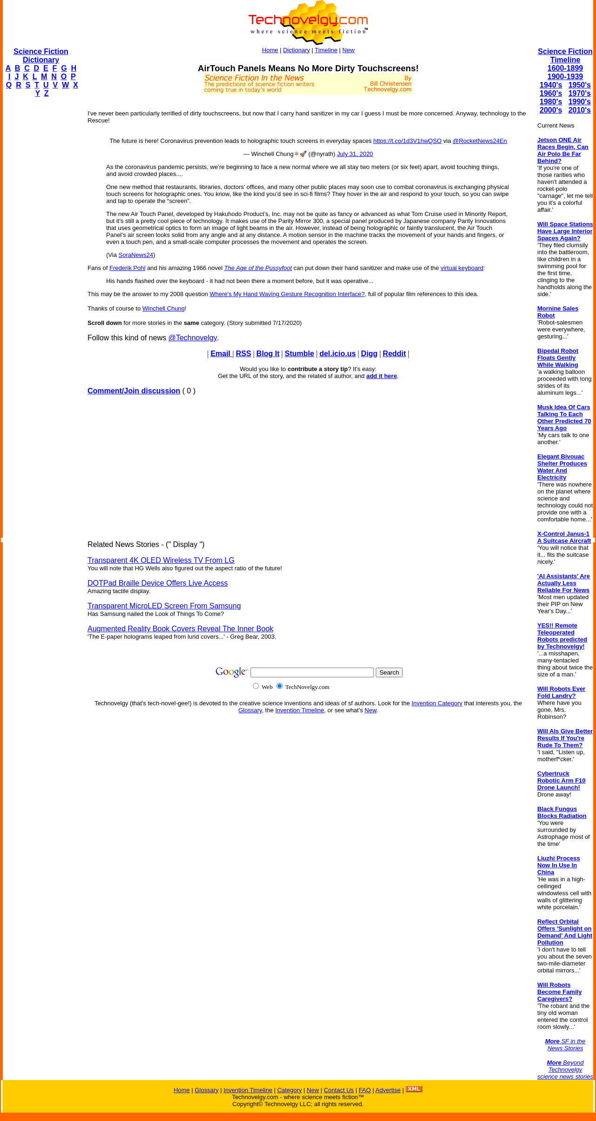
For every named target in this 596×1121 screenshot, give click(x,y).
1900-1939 (565, 77)
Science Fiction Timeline (565, 55)
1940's (551, 85)
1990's (580, 102)
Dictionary (296, 50)
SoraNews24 (136, 254)
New (348, 50)
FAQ (365, 1090)
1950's (580, 85)
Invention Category (437, 703)
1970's (580, 93)
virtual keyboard (461, 267)
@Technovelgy (192, 338)
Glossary (250, 710)
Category (289, 1090)
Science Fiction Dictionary (41, 55)
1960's (551, 93)
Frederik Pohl (127, 267)
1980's (551, 102)
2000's (551, 110)
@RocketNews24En (480, 140)
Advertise (387, 1090)
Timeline (326, 50)
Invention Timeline (299, 710)
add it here (381, 375)
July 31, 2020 (355, 153)
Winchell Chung (163, 308)
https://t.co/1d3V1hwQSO (407, 140)
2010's (580, 110)
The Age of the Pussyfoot (258, 267)
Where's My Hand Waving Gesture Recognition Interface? (287, 293)
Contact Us (338, 1090)
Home (270, 50)
